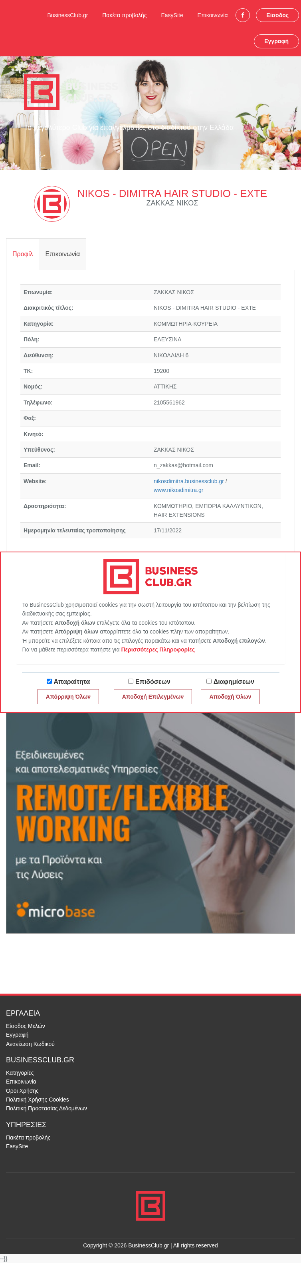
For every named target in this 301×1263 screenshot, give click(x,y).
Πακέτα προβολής (124, 15)
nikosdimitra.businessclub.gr (189, 481)
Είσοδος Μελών (25, 1026)
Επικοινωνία (213, 15)
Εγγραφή (276, 41)
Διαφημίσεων (234, 681)
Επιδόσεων (152, 681)
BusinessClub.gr (67, 15)
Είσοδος (277, 15)
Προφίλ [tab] (22, 254)
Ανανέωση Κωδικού (30, 1044)
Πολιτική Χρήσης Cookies (37, 1099)
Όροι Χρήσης (22, 1091)
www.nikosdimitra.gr (178, 490)
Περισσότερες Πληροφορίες (158, 649)
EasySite (172, 15)
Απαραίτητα (72, 681)
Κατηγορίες (20, 1073)
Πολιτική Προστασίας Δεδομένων (46, 1108)
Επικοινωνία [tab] (62, 254)
